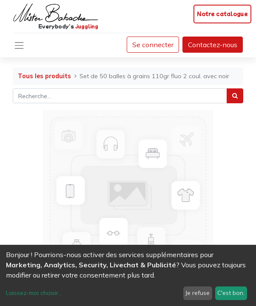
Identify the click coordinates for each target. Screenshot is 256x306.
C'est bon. (231, 293)
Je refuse (197, 293)
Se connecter (153, 44)
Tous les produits (44, 76)
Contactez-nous (212, 44)
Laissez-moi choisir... (34, 293)
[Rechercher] (235, 95)
